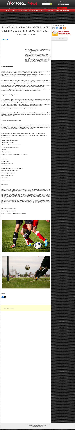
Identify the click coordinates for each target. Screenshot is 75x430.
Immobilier (59, 8)
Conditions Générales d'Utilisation (40, 425)
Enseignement (40, 8)
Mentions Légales (32, 425)
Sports (43, 10)
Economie (19, 8)
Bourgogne (66, 10)
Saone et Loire (58, 10)
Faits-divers (13, 8)
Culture (34, 8)
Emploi (64, 8)
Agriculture (24, 10)
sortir (13, 10)
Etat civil (8, 10)
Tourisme (54, 8)
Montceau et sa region (34, 10)
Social (18, 10)
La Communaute (49, 10)
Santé (29, 8)
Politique (25, 8)
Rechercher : (48, 2)
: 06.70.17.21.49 (37, 426)
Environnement (47, 8)
